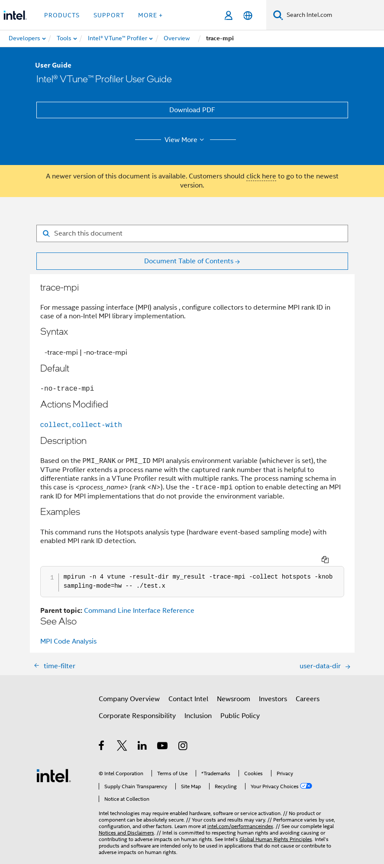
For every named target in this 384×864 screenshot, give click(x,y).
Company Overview (129, 687)
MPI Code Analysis (68, 629)
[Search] (278, 15)
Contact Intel (188, 687)
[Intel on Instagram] (183, 735)
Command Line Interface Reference (139, 599)
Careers (307, 687)
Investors (273, 687)
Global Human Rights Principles (275, 827)
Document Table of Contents (188, 261)
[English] (248, 15)
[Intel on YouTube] (163, 735)
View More (186, 140)
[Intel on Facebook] (102, 735)
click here (261, 176)
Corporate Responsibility (137, 704)
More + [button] (150, 15)
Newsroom (233, 687)
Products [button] (62, 15)
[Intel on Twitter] (122, 735)
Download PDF (192, 110)
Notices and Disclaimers (126, 821)
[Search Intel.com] (333, 15)
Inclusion (198, 704)
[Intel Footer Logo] (53, 763)
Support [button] (109, 15)
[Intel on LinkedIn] (142, 735)
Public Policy (240, 704)
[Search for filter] (192, 233)
